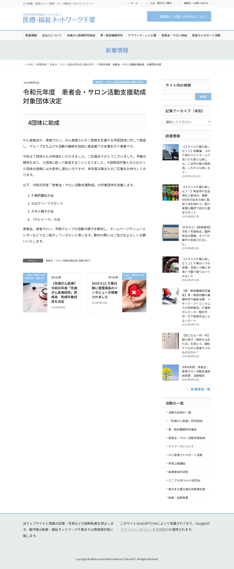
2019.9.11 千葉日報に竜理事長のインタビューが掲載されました (105, 290)
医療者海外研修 (178, 472)
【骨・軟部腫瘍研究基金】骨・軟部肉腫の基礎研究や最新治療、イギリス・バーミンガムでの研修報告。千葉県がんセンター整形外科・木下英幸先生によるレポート (196, 305)
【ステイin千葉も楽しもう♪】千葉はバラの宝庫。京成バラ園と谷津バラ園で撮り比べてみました (196, 267)
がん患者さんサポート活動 (185, 455)
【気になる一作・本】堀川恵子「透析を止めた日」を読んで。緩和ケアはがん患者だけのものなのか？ (196, 343)
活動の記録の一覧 (179, 412)
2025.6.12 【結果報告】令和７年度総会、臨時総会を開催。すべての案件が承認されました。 (196, 235)
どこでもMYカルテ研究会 (184, 480)
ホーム (132, 3)
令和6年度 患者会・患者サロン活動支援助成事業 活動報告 (196, 371)
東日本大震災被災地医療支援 (186, 489)
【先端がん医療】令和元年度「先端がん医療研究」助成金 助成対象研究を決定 (64, 292)
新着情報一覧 (198, 389)
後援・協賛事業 (178, 498)
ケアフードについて (181, 446)
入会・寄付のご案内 (158, 3)
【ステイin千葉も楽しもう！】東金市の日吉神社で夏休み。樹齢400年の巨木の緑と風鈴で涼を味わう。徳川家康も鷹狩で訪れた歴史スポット (196, 199)
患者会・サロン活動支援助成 (186, 438)
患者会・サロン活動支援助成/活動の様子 (119, 82)
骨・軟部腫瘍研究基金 (182, 429)
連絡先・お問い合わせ (193, 3)
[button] (179, 16)
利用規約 (162, 529)
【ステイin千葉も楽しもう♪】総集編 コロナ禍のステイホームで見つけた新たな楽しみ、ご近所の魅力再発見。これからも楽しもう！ (196, 159)
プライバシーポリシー (136, 529)
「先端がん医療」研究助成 (185, 421)
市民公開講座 (176, 463)
